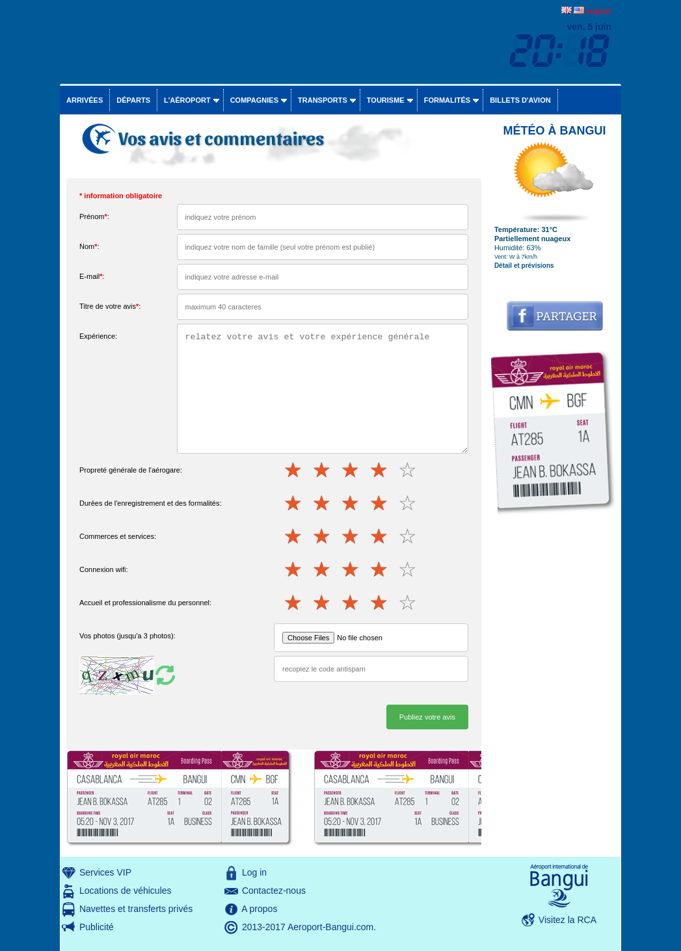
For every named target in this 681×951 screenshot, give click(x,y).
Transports (322, 100)
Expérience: (98, 336)
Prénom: (94, 216)
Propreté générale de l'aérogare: (130, 470)
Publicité (96, 927)
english (598, 11)
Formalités (447, 100)
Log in (254, 872)
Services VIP (105, 872)
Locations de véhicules (125, 890)
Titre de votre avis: (109, 306)
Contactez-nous (274, 890)
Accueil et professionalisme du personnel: (145, 602)
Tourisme (386, 100)
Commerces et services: (117, 536)
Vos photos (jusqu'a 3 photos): (127, 636)
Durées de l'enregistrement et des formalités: (150, 503)
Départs (133, 100)
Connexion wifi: (103, 569)
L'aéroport (187, 100)
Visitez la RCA (567, 920)
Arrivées (84, 100)
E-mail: (92, 276)
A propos (259, 909)
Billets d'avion (520, 100)
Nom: (89, 246)
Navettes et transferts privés (136, 909)
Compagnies (254, 100)
